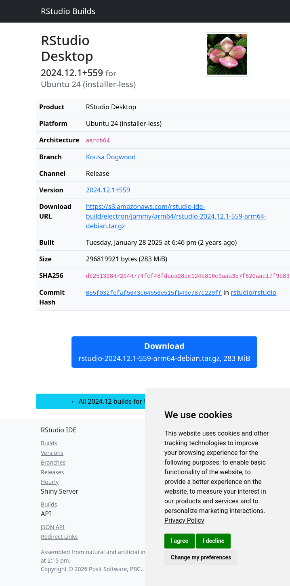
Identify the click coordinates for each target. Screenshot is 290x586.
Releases (52, 472)
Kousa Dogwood (111, 156)
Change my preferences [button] (201, 557)
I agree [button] (179, 541)
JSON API (53, 527)
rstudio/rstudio (253, 292)
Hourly (50, 482)
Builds (49, 443)
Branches (53, 462)
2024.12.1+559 (108, 190)
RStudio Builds (68, 11)
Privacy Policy (184, 520)
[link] (184, 520)
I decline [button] (213, 541)
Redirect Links (59, 536)
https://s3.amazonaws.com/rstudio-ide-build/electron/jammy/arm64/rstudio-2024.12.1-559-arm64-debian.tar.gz (176, 216)
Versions (52, 453)
